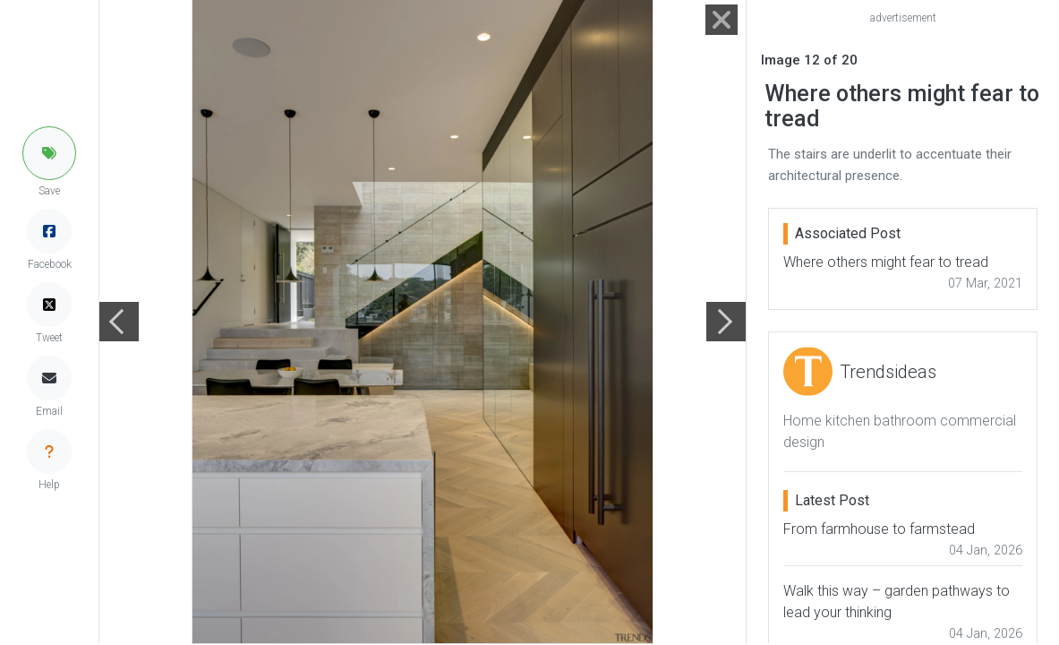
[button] (49, 153)
